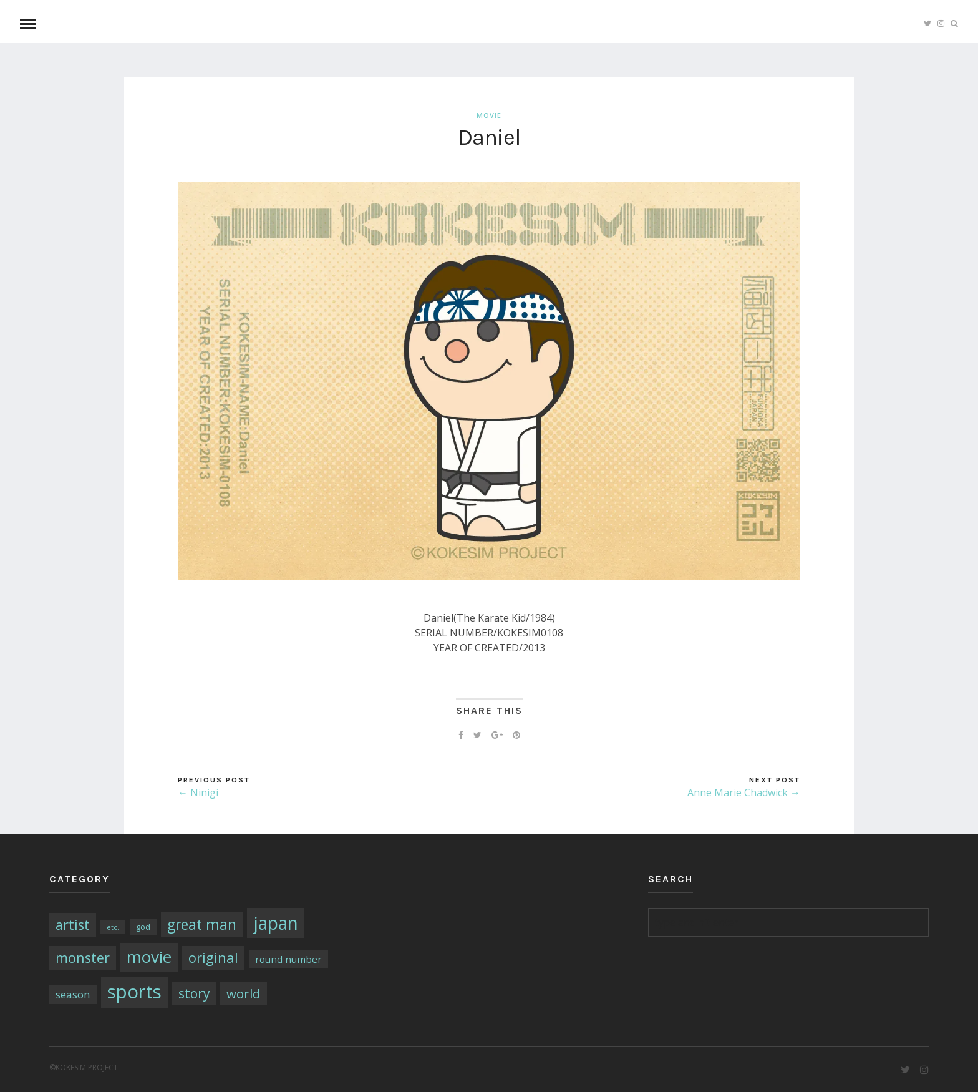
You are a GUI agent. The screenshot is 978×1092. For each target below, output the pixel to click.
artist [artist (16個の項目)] (73, 924)
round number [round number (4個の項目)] (288, 959)
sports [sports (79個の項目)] (134, 991)
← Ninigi (198, 792)
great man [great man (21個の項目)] (201, 924)
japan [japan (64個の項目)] (275, 923)
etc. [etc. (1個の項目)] (113, 927)
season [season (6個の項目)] (73, 994)
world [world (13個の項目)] (243, 993)
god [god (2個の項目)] (143, 926)
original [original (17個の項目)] (213, 957)
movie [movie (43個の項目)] (149, 956)
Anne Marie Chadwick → (743, 792)
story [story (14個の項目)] (194, 993)
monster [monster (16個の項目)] (83, 957)
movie (489, 115)
